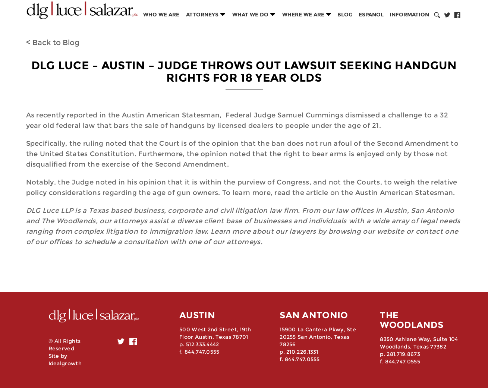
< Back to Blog (52, 42)
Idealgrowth (65, 363)
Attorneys (202, 14)
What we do (250, 14)
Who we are (161, 14)
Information (409, 14)
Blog (345, 14)
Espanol (371, 14)
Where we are (303, 14)
